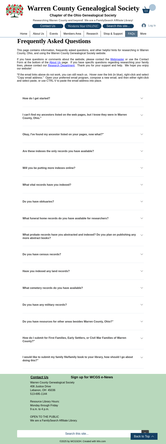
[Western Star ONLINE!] (83, 26)
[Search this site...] (118, 26)
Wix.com (101, 441)
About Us (55, 62)
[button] (149, 8)
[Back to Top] (144, 436)
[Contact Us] (47, 26)
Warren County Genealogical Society (83, 8)
